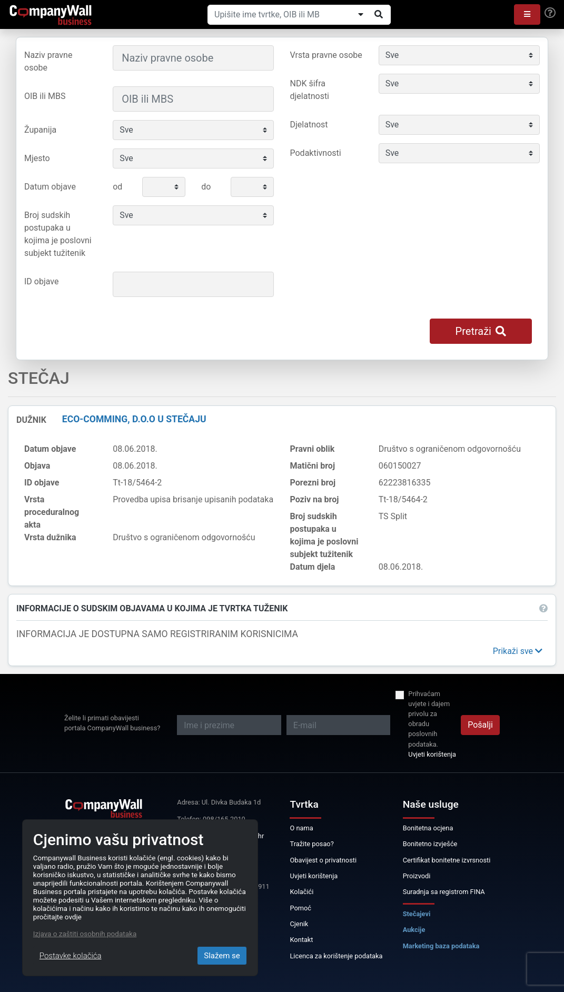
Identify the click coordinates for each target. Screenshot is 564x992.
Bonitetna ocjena (428, 828)
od (117, 187)
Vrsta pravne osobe (326, 55)
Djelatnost (309, 125)
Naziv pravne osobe (48, 61)
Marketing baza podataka (441, 946)
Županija (40, 130)
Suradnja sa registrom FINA (444, 892)
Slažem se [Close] (222, 955)
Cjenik (299, 924)
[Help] (550, 13)
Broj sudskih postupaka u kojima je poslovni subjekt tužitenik (58, 234)
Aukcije (414, 930)
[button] (527, 14)
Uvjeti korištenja (432, 754)
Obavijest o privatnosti (323, 860)
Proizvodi (417, 876)
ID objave (41, 281)
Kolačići (301, 892)
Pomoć (300, 908)
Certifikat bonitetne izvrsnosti (447, 860)
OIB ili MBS (44, 96)
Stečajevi (417, 914)
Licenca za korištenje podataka (336, 956)
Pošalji (480, 725)
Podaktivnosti (315, 153)
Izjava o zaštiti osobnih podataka (84, 933)
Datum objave (50, 187)
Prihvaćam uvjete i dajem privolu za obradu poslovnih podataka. (429, 719)
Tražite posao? (311, 844)
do (206, 187)
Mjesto (37, 158)
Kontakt (301, 940)
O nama (301, 828)
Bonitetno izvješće (430, 844)
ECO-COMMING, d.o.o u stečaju (134, 419)
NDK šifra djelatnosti (310, 89)
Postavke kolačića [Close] (70, 955)
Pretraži (481, 331)
